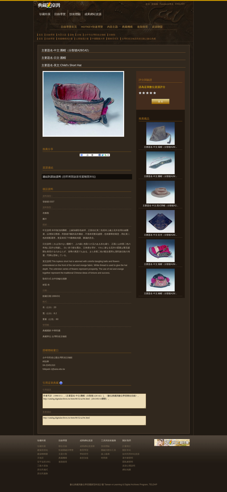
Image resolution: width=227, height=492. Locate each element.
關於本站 (126, 450)
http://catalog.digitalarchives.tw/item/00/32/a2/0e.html (94, 420)
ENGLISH (180, 4)
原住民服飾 (42, 473)
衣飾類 (112, 35)
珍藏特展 (45, 14)
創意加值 (84, 458)
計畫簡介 (126, 446)
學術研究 (84, 454)
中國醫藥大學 (98, 38)
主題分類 (63, 454)
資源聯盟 (157, 26)
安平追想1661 (44, 462)
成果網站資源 (92, 14)
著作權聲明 (127, 458)
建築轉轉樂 (42, 454)
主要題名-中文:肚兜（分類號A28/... (160, 235)
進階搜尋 (142, 26)
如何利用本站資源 (130, 454)
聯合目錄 (63, 446)
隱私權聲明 (127, 462)
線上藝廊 (105, 454)
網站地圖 (126, 469)
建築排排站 (42, 450)
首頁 (148, 4)
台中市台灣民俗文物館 (95, 35)
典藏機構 (127, 26)
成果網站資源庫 (87, 446)
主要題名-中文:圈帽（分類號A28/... (160, 176)
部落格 (155, 4)
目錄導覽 (60, 14)
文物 (79, 35)
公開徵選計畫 (82, 38)
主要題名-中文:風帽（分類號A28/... (160, 147)
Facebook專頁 (166, 4)
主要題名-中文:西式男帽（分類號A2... (160, 205)
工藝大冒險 (42, 465)
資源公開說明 (128, 465)
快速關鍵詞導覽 (66, 450)
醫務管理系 (113, 38)
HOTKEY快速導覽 (92, 26)
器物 (72, 35)
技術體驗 (75, 14)
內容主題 (112, 26)
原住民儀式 (42, 469)
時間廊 (104, 458)
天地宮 (40, 458)
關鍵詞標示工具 (108, 450)
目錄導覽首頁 (69, 26)
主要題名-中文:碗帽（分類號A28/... (160, 293)
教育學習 (84, 450)
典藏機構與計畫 (65, 38)
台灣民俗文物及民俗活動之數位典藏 (139, 38)
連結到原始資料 (52, 176)
